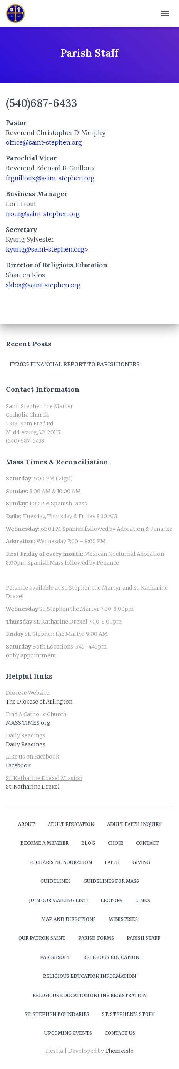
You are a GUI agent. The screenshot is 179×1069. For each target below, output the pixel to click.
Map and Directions (68, 919)
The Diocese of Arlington (39, 701)
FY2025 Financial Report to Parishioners (75, 364)
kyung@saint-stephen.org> (47, 249)
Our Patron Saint (41, 938)
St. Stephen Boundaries (57, 1014)
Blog (88, 843)
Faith (112, 862)
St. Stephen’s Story (128, 1014)
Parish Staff (144, 938)
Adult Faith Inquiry (134, 824)
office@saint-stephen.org (44, 142)
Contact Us (120, 1033)
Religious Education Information (89, 976)
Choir (115, 843)
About (26, 824)
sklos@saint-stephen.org (43, 285)
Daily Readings (25, 744)
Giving (141, 862)
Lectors (111, 900)
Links (142, 900)
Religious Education (111, 957)
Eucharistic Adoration (60, 862)
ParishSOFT (55, 957)
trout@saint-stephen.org (43, 214)
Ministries (123, 919)
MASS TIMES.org (28, 722)
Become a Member (44, 843)
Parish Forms (96, 938)
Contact (147, 843)
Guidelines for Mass (111, 881)
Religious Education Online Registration (90, 995)
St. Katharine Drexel (33, 786)
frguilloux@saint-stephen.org (50, 178)
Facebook (18, 765)
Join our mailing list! (58, 900)
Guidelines (55, 881)
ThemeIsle (119, 1050)
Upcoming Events (68, 1033)
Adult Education (71, 824)
